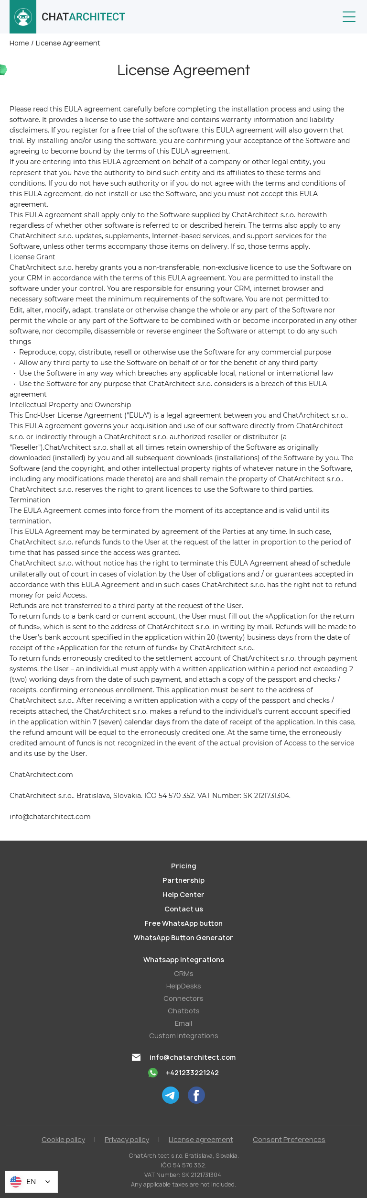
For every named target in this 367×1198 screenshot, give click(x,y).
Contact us (183, 908)
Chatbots (184, 1010)
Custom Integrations (183, 1035)
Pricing (183, 865)
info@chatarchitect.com (193, 1057)
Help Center (183, 894)
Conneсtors (183, 998)
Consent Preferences (289, 1139)
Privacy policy (127, 1139)
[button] (349, 16)
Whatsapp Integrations (183, 959)
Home (19, 42)
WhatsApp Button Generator (183, 937)
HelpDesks (183, 985)
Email (183, 1023)
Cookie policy (63, 1139)
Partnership (183, 880)
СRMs (184, 973)
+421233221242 (192, 1072)
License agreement (201, 1139)
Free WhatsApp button (184, 923)
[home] (68, 16)
